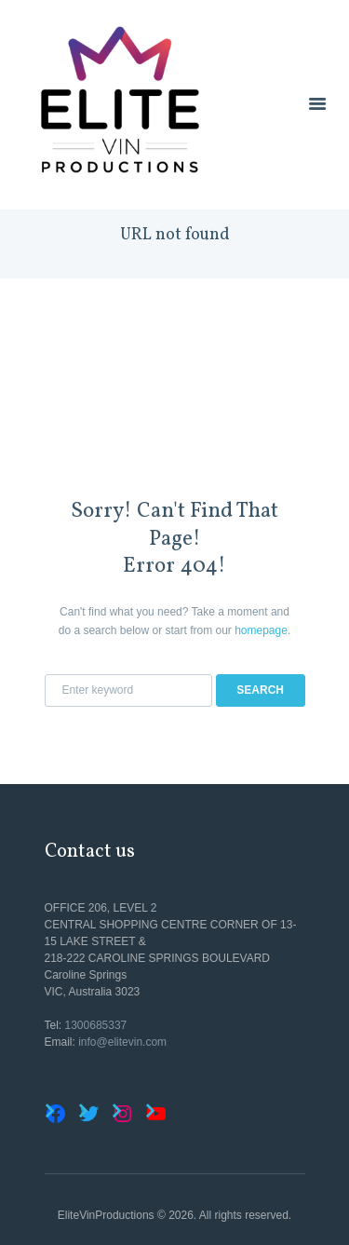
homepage (261, 630)
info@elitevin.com (122, 1042)
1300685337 (96, 1025)
